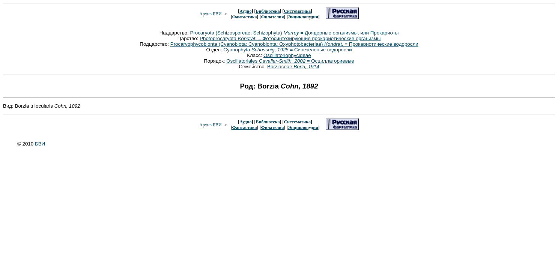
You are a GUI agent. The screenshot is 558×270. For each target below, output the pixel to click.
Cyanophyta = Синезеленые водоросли (287, 49)
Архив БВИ (210, 13)
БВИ (40, 144)
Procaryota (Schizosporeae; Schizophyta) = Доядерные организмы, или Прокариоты (294, 33)
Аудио (245, 11)
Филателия (272, 17)
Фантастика (244, 17)
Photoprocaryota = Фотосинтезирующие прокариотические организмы (290, 38)
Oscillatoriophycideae (287, 55)
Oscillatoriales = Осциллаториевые (290, 61)
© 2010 (26, 144)
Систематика (297, 11)
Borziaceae (293, 66)
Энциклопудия (303, 17)
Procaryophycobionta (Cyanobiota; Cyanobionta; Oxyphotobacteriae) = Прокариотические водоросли (294, 44)
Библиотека (268, 11)
